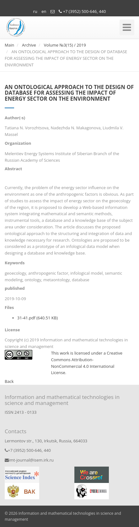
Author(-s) (15, 118)
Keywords (14, 263)
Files (9, 307)
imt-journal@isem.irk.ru (29, 460)
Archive (29, 45)
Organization (18, 143)
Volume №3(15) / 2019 (65, 45)
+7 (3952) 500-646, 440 (82, 11)
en (43, 11)
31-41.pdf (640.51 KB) (37, 318)
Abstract (13, 168)
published (15, 288)
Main (9, 45)
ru (35, 11)
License (12, 330)
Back (9, 381)
